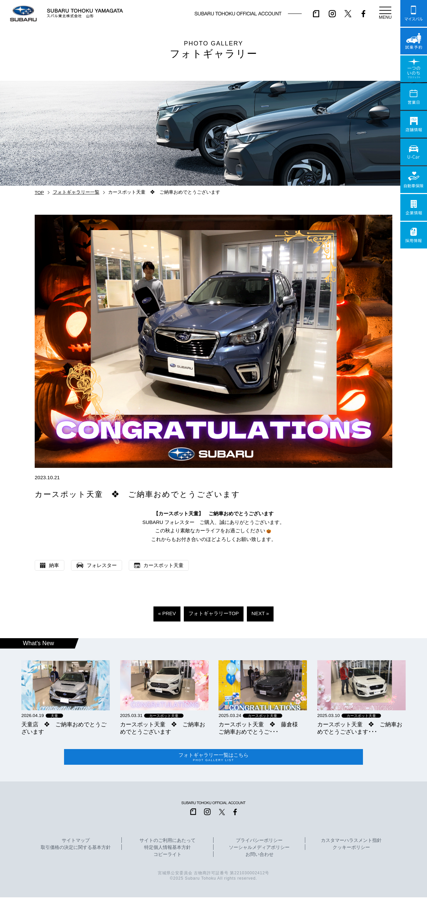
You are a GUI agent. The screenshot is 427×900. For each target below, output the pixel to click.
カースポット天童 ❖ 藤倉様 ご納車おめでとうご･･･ (261, 728)
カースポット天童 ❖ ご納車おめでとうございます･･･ (359, 728)
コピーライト (167, 857)
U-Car (413, 152)
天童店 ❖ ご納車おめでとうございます (63, 728)
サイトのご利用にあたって (167, 843)
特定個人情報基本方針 (167, 850)
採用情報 (413, 235)
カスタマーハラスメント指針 (351, 843)
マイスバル (413, 13)
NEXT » (260, 613)
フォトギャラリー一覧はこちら (213, 758)
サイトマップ (76, 843)
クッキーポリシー (351, 850)
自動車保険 (413, 179)
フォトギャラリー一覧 (76, 192)
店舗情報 (413, 124)
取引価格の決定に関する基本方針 (76, 850)
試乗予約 (413, 41)
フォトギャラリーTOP (213, 613)
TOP (39, 192)
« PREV (167, 613)
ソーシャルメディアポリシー (259, 850)
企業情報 (413, 207)
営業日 (413, 96)
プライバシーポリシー (259, 843)
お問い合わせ (260, 857)
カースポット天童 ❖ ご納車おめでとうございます (162, 728)
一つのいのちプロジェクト (413, 68)
